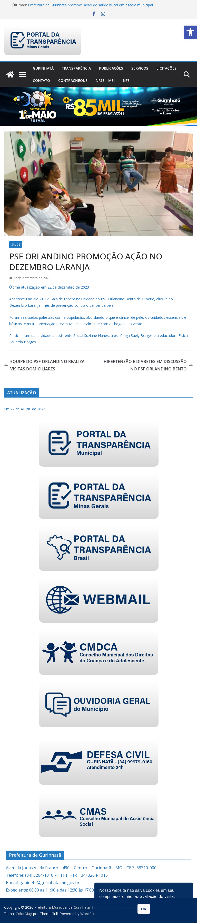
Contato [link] (41, 80)
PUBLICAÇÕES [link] (111, 68)
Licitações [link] (166, 68)
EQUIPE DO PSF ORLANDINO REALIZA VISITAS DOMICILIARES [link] (44, 365)
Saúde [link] (15, 244)
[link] (190, 32)
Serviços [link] (139, 68)
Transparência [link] (76, 68)
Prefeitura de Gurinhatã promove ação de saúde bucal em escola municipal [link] (90, 5)
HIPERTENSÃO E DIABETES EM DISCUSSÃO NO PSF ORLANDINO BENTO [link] (148, 365)
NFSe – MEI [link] (105, 80)
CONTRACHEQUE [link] (72, 80)
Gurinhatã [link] (43, 68)
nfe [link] (126, 80)
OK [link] (143, 909)
